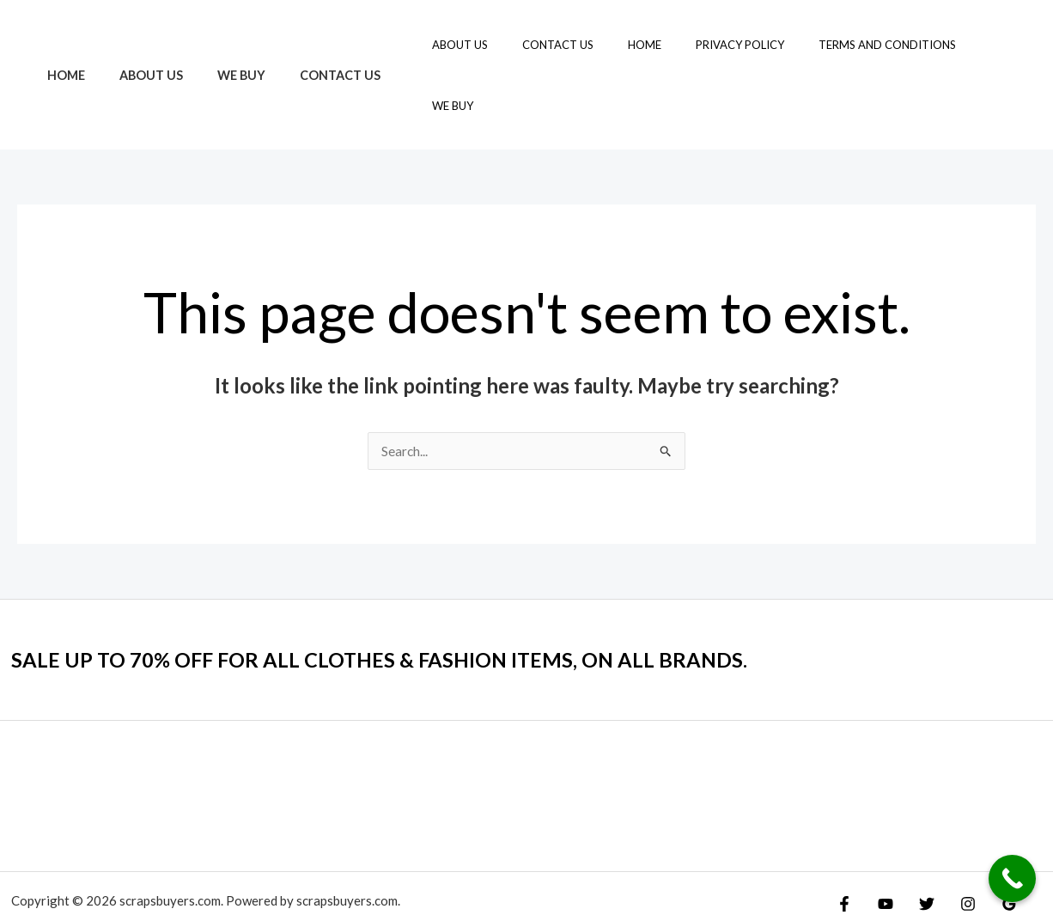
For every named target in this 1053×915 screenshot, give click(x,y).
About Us (136, 44)
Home (61, 44)
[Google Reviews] (992, 843)
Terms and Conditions (879, 45)
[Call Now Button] (1012, 878)
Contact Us (306, 44)
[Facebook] (844, 843)
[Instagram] (955, 843)
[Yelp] (1029, 843)
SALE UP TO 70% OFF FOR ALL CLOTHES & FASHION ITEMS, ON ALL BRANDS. (410, 599)
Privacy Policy (744, 45)
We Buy (217, 44)
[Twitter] (918, 843)
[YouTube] (881, 843)
